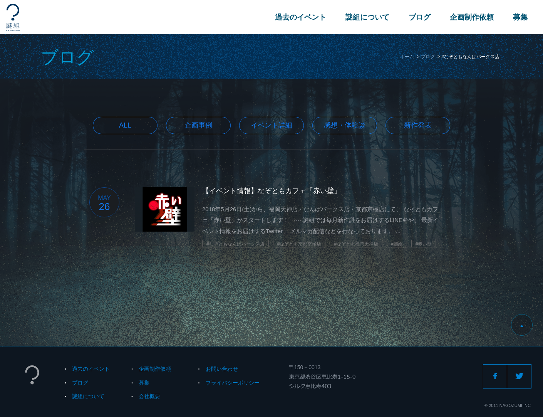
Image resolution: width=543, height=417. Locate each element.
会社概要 (149, 396)
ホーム (407, 56)
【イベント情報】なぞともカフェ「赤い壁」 (271, 191)
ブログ (420, 17)
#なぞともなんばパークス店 (235, 244)
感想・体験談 (344, 125)
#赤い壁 (424, 244)
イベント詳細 (271, 125)
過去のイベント (300, 17)
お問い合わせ (222, 369)
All (125, 125)
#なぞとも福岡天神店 (356, 244)
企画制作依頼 (472, 17)
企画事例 (198, 125)
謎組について (367, 17)
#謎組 (397, 244)
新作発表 (418, 125)
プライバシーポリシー (233, 383)
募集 (520, 17)
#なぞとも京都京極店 (299, 244)
